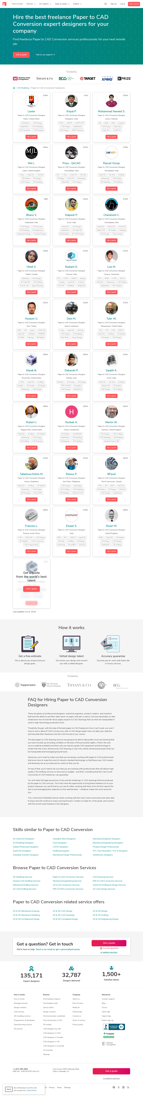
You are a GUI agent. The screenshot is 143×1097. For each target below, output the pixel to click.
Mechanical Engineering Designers (108, 843)
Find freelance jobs (50, 1003)
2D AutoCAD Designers (23, 839)
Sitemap (46, 1054)
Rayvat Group (111, 163)
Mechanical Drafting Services (25, 885)
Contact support (108, 999)
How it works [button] (19, 995)
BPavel (111, 474)
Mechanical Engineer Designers (106, 839)
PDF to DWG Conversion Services (68, 889)
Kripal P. (71, 111)
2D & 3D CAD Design (62, 911)
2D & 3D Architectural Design (26, 919)
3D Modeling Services (22, 877)
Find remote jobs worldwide (54, 1016)
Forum (104, 1008)
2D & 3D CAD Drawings (64, 915)
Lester (31, 111)
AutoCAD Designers (22, 851)
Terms (59, 1088)
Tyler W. (111, 319)
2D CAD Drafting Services (24, 889)
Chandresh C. (112, 215)
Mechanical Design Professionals (67, 855)
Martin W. (111, 422)
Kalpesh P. (71, 215)
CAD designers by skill (51, 1029)
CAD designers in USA (52, 1033)
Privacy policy (77, 1025)
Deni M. (71, 319)
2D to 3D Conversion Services (66, 885)
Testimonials (77, 1012)
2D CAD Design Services (104, 889)
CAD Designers (60, 843)
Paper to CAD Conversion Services (68, 877)
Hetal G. (31, 267)
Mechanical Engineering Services (67, 881)
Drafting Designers (61, 851)
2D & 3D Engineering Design (105, 919)
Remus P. (71, 474)
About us (76, 999)
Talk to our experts (45, 55)
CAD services (19, 1012)
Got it (9, 1089)
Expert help (106, 1016)
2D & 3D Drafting (100, 915)
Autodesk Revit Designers (64, 839)
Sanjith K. (111, 370)
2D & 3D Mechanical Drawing (26, 911)
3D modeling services (22, 1016)
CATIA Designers (60, 847)
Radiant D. (71, 267)
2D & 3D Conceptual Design (65, 919)
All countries (48, 1050)
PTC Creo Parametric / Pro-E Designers (110, 851)
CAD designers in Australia (53, 1046)
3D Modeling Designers (23, 843)
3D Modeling (23, 88)
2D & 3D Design (100, 911)
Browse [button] (46, 995)
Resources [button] (106, 995)
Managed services (21, 1003)
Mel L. (31, 163)
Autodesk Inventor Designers (26, 855)
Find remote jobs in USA (52, 1020)
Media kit (76, 1008)
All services (18, 1029)
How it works (19, 999)
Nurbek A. (71, 422)
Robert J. (31, 422)
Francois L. (31, 526)
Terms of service (78, 1020)
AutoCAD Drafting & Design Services (109, 885)
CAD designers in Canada (53, 1037)
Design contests (20, 1008)
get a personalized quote (68, 949)
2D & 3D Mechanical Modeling (26, 915)
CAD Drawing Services (103, 877)
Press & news (77, 1003)
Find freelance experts (51, 999)
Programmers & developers (24, 1020)
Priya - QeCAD (71, 163)
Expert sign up (107, 1020)
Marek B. (31, 370)
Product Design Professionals (106, 847)
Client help (106, 1012)
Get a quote (134, 4)
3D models (47, 1025)
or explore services (109, 952)
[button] (31, 4)
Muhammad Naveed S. (111, 111)
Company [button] (76, 995)
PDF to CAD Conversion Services (107, 881)
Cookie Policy (31, 1090)
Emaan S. (71, 526)
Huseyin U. (31, 319)
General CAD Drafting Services (26, 881)
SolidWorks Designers (103, 855)
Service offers (48, 1008)
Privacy (52, 1088)
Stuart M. (111, 526)
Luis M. (111, 267)
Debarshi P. (71, 370)
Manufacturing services (23, 1025)
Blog (103, 1003)
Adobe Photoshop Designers (25, 847)
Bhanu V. (31, 215)
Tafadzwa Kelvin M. (31, 474)
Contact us (76, 1016)
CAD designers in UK (51, 1042)
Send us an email (44, 949)
